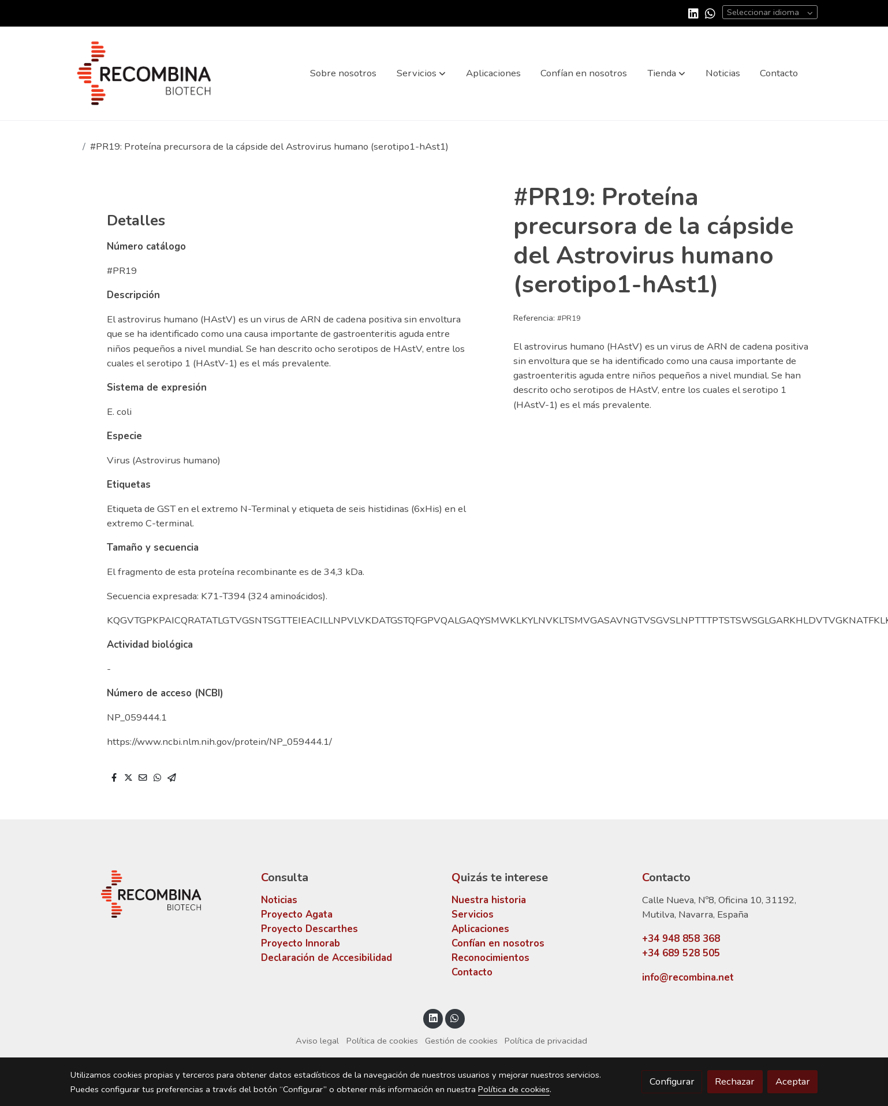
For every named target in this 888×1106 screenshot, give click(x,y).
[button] (421, 73)
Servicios (473, 914)
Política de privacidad (546, 1040)
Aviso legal (317, 1040)
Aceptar (792, 1081)
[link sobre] (158, 894)
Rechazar (735, 1081)
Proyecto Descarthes (309, 929)
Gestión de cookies (461, 1040)
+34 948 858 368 (681, 938)
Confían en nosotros (498, 943)
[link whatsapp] (710, 12)
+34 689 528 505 (681, 953)
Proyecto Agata (297, 914)
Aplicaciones (480, 929)
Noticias (279, 900)
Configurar (672, 1081)
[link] (144, 73)
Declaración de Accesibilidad (326, 957)
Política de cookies (382, 1040)
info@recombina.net (688, 977)
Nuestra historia (489, 900)
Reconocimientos (490, 957)
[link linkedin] (693, 12)
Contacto (472, 972)
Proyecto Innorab (300, 943)
